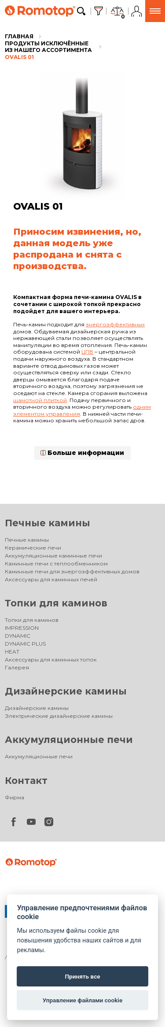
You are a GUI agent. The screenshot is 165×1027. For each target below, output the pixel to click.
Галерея (17, 667)
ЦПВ (87, 351)
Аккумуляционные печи (69, 739)
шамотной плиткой (40, 400)
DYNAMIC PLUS (25, 643)
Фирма (14, 797)
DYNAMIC (17, 635)
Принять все (82, 976)
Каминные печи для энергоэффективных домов (72, 571)
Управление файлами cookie (82, 1000)
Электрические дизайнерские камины (59, 716)
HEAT (12, 651)
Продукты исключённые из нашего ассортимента (48, 47)
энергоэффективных (115, 324)
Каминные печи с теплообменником (56, 563)
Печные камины (47, 522)
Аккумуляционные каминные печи (53, 555)
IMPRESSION (22, 627)
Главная (19, 36)
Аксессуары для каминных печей (51, 579)
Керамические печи (33, 547)
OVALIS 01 (19, 57)
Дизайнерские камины (66, 691)
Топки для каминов (56, 603)
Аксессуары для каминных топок (51, 659)
